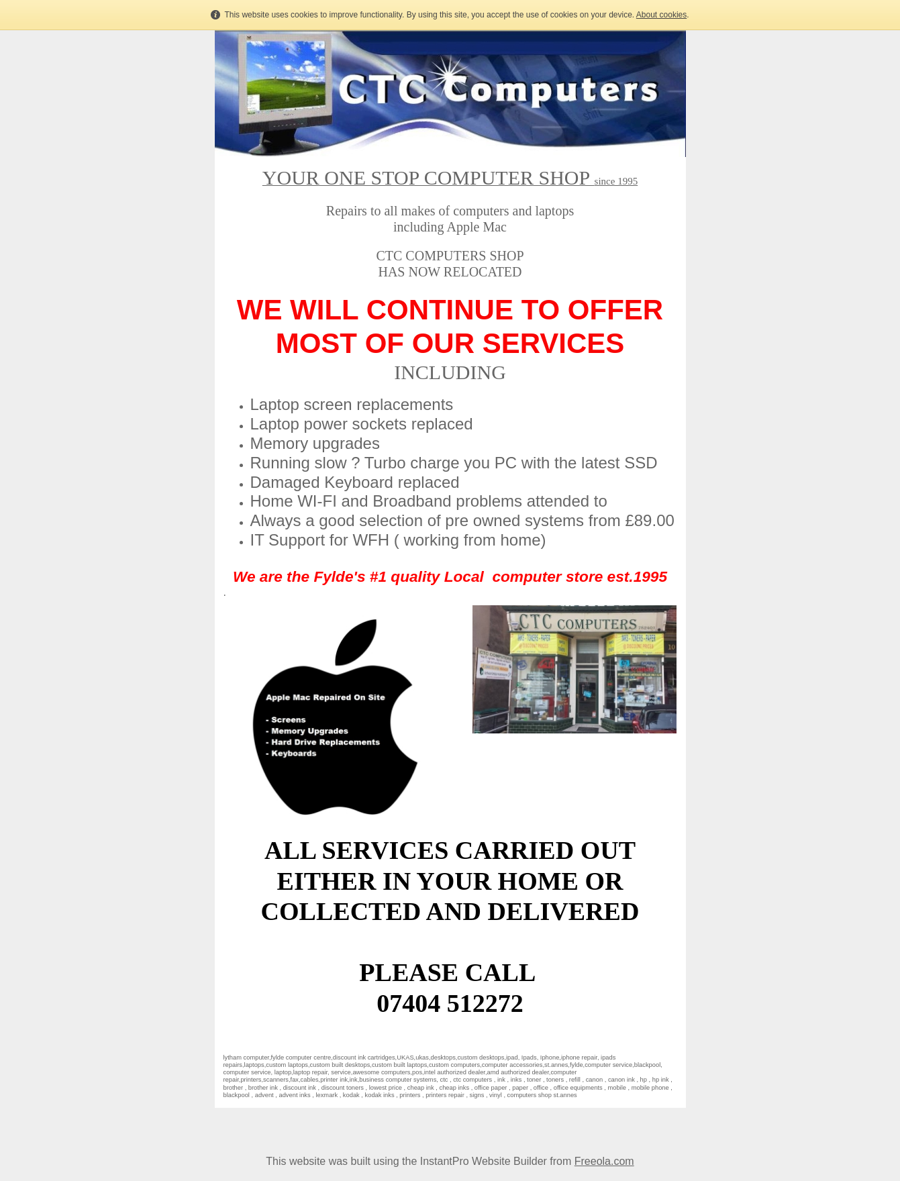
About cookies (661, 14)
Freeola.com (604, 1161)
